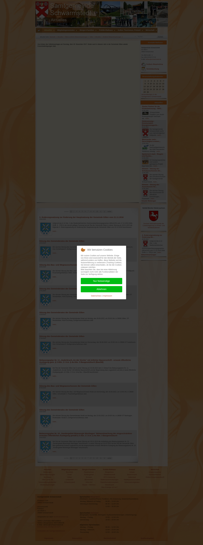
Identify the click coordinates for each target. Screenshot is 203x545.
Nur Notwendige (101, 281)
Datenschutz (96, 296)
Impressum (107, 296)
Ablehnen (101, 289)
